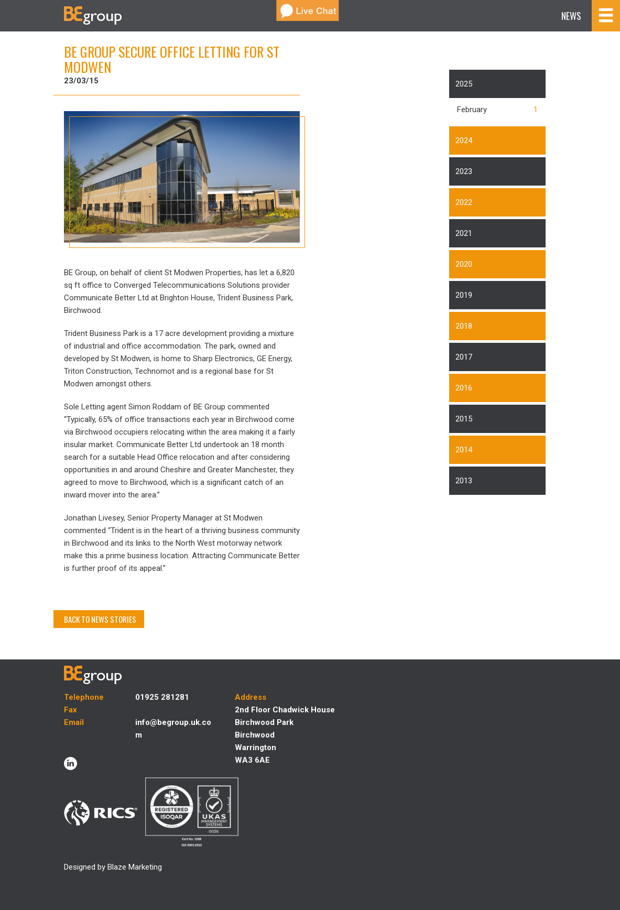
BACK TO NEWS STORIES (100, 619)
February (472, 109)
